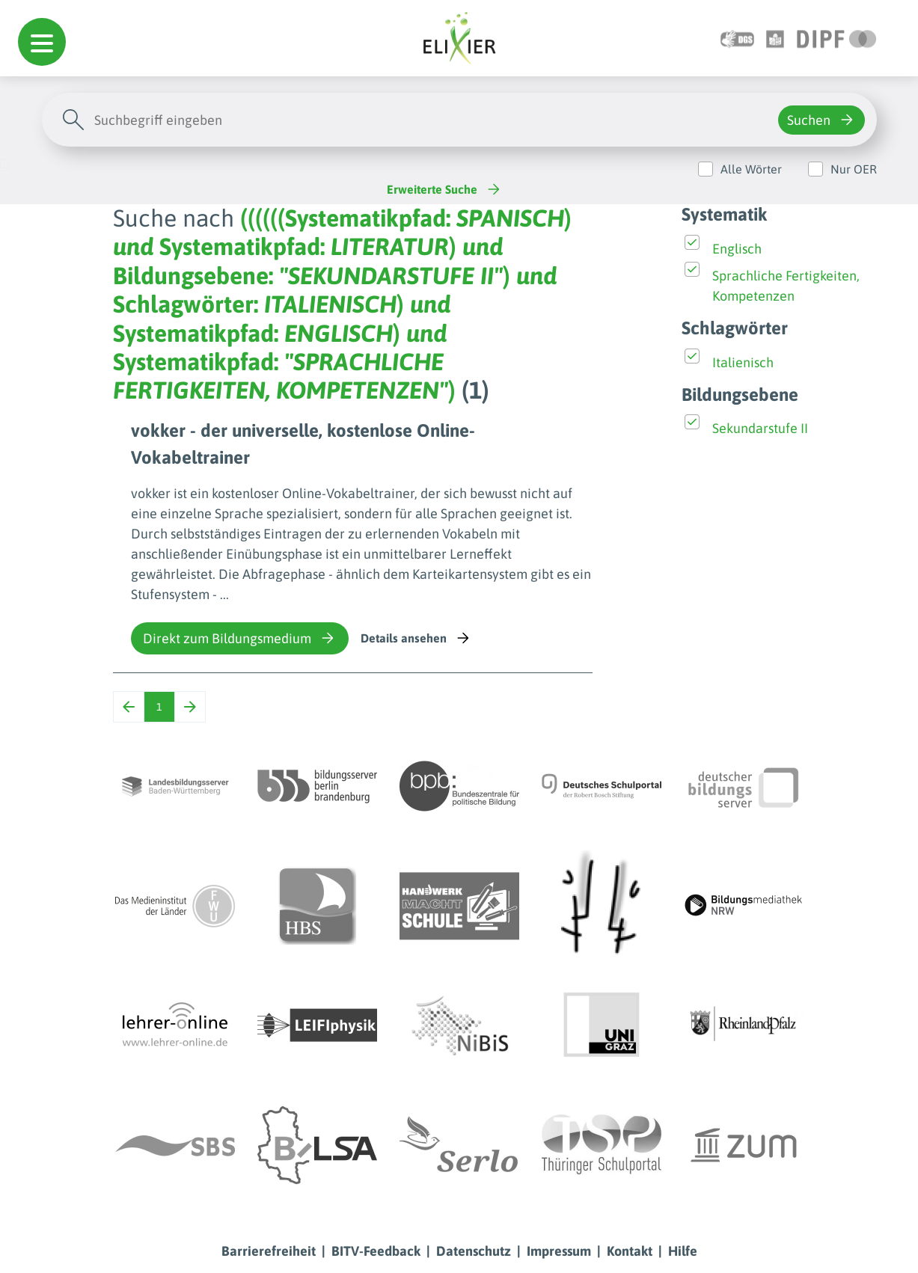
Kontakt (629, 1251)
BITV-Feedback (375, 1251)
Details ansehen (416, 638)
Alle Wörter (751, 169)
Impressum (559, 1251)
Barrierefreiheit (268, 1251)
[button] (42, 42)
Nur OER (853, 169)
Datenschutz (473, 1251)
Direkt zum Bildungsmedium (240, 638)
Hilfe (682, 1251)
